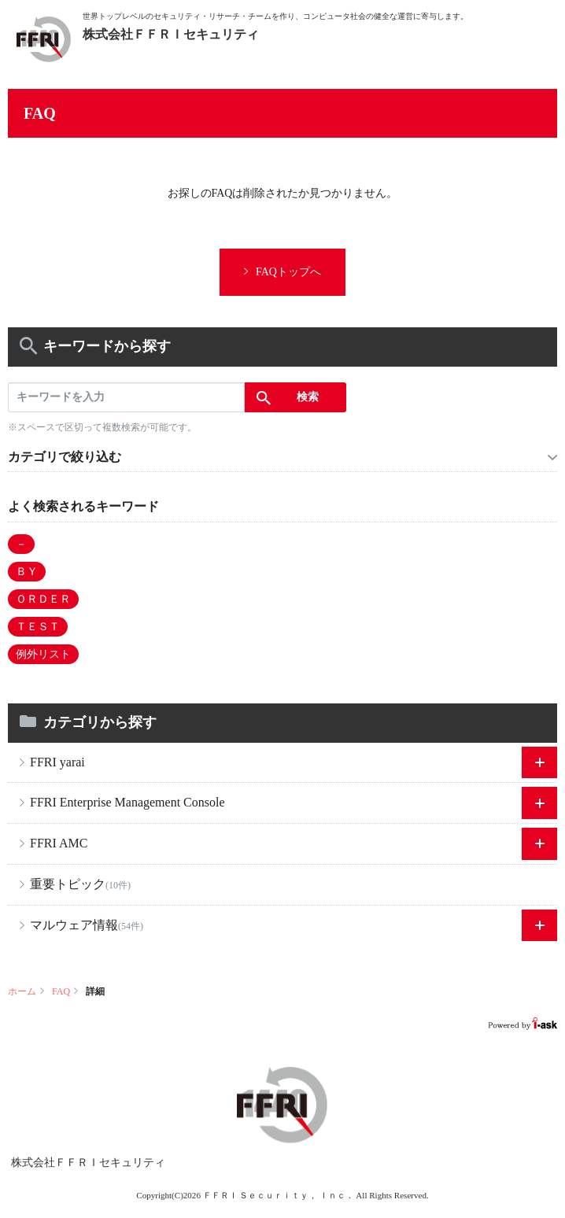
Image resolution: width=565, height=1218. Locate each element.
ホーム (22, 991)
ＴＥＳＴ (38, 627)
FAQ (61, 991)
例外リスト (43, 654)
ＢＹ (27, 572)
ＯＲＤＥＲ (43, 599)
